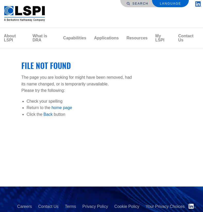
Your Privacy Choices (165, 206)
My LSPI (160, 38)
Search (137, 3)
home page (62, 107)
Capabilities (74, 38)
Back (48, 114)
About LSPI (10, 38)
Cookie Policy (126, 206)
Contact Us (186, 38)
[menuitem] (14, 38)
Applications (106, 38)
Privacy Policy (95, 206)
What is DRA (39, 38)
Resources (137, 38)
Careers (24, 206)
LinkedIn (192, 206)
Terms (70, 206)
